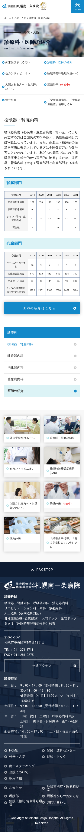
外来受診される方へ (17, 62)
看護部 (14, 796)
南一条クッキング (22, 766)
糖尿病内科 (15, 379)
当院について (18, 772)
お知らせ (15, 787)
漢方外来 (10, 100)
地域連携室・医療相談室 (63, 788)
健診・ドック (56, 756)
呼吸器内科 (15, 356)
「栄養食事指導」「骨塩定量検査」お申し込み (64, 102)
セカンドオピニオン (17, 73)
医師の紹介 (15, 391)
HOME (13, 750)
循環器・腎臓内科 (20, 344)
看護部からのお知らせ (63, 796)
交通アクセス (42, 666)
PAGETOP (42, 570)
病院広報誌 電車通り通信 (25, 803)
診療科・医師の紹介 (59, 62)
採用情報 (15, 778)
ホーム (7, 18)
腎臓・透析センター (61, 750)
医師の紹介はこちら (39, 308)
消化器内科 (15, 367)
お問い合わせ (56, 802)
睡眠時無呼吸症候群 (62, 73)
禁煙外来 (58, 84)
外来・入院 (20, 18)
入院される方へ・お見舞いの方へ (22, 87)
